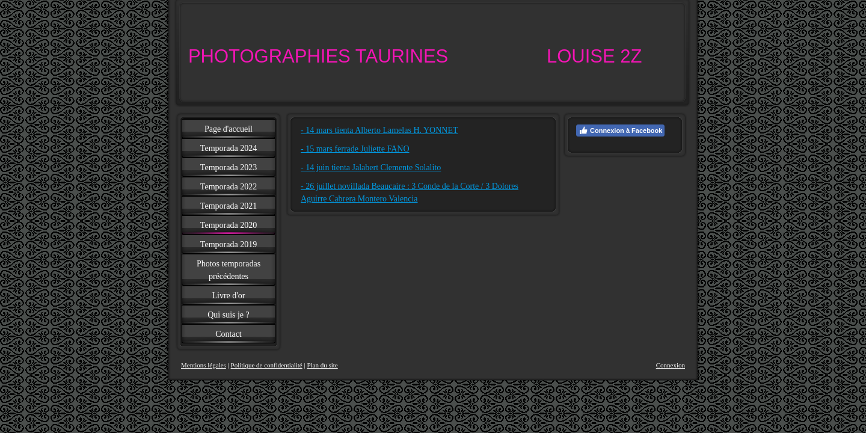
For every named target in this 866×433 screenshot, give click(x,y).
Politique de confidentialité (266, 365)
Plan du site (322, 365)
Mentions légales (203, 365)
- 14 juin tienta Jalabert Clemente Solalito (371, 167)
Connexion (670, 365)
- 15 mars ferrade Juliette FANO (355, 148)
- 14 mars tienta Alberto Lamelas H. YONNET (379, 130)
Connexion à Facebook (620, 130)
